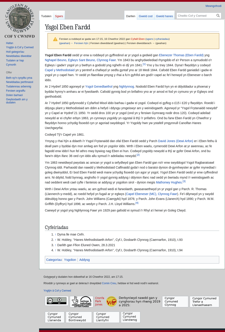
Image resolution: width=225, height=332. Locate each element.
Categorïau (54, 260)
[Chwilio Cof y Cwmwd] (198, 15)
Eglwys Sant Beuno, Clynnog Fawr (92, 60)
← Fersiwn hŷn (79, 43)
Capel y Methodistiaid (60, 70)
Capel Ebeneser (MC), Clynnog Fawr (151, 194)
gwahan (64, 43)
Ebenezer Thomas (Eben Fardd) (181, 55)
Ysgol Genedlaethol (98, 86)
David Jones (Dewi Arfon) (175, 141)
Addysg (84, 260)
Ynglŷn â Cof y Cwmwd (57, 290)
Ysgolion (70, 260)
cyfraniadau (162, 38)
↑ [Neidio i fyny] (55, 234)
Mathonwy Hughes (169, 182)
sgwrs (149, 38)
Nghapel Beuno (55, 60)
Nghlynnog (126, 86)
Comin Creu (109, 283)
